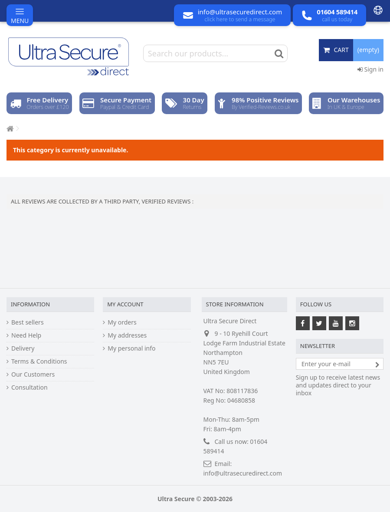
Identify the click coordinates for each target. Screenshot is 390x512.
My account (125, 304)
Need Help (26, 335)
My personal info (131, 348)
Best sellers (27, 322)
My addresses (127, 335)
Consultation (29, 387)
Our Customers (33, 374)
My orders (122, 322)
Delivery (22, 348)
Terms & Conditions (39, 361)
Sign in (370, 69)
